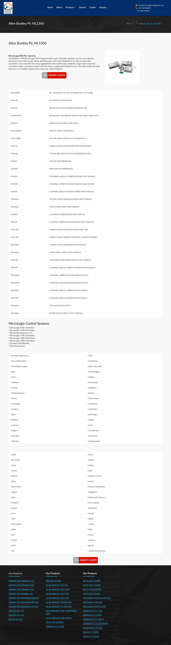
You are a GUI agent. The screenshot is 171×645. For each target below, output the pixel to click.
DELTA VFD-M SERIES (92, 589)
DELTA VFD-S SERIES (92, 581)
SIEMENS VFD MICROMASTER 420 (23, 598)
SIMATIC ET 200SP (91, 632)
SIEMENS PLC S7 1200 (92, 628)
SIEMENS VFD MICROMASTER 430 (23, 602)
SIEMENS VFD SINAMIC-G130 (21, 589)
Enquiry (102, 7)
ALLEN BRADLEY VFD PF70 (57, 598)
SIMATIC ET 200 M (91, 636)
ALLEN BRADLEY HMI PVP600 (58, 618)
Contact (82, 7)
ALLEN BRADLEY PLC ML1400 (58, 602)
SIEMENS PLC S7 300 (55, 626)
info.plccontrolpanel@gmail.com (150, 5)
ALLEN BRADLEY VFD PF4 (57, 585)
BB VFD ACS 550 (16, 619)
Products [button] (70, 7)
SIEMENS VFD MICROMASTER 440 (23, 606)
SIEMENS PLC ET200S (92, 615)
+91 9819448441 (143, 8)
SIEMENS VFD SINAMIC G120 (21, 585)
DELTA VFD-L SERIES (92, 585)
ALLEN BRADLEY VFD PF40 (57, 593)
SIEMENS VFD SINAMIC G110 (21, 581)
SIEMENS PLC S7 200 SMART (95, 623)
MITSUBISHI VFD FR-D (92, 602)
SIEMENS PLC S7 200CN (93, 619)
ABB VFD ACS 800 (53, 581)
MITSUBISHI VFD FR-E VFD (94, 606)
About (59, 7)
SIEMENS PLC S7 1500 (92, 610)
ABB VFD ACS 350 (16, 615)
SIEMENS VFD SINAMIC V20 (21, 593)
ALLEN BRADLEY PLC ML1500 (58, 606)
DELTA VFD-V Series (91, 593)
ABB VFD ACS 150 (16, 610)
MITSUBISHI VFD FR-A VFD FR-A (97, 598)
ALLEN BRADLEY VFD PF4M (57, 589)
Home (50, 7)
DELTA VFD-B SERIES (55, 622)
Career (93, 7)
